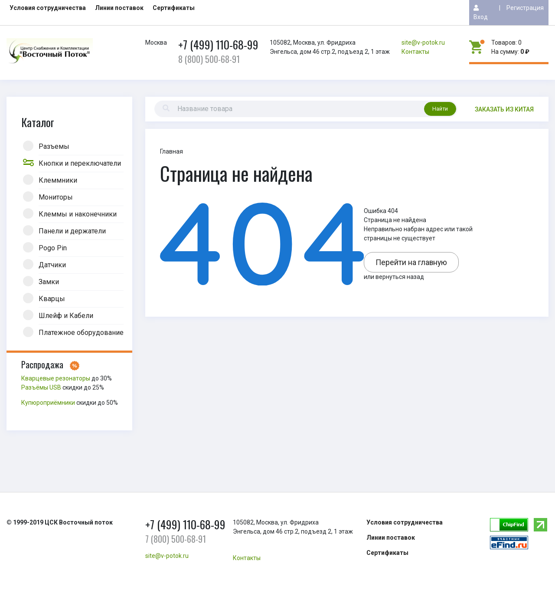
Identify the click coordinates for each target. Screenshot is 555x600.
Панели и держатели (72, 230)
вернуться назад (399, 276)
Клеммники (58, 180)
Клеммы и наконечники (78, 213)
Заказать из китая (504, 109)
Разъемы (54, 146)
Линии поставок (119, 7)
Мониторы (56, 196)
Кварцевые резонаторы (55, 378)
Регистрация (525, 7)
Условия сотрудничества (48, 7)
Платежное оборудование (81, 332)
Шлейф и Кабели (66, 315)
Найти (440, 109)
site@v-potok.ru (423, 42)
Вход (480, 12)
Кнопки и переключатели (80, 163)
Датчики (52, 264)
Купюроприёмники (48, 402)
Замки (49, 281)
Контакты (415, 51)
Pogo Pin (53, 247)
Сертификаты (174, 7)
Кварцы (52, 298)
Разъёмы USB (41, 387)
